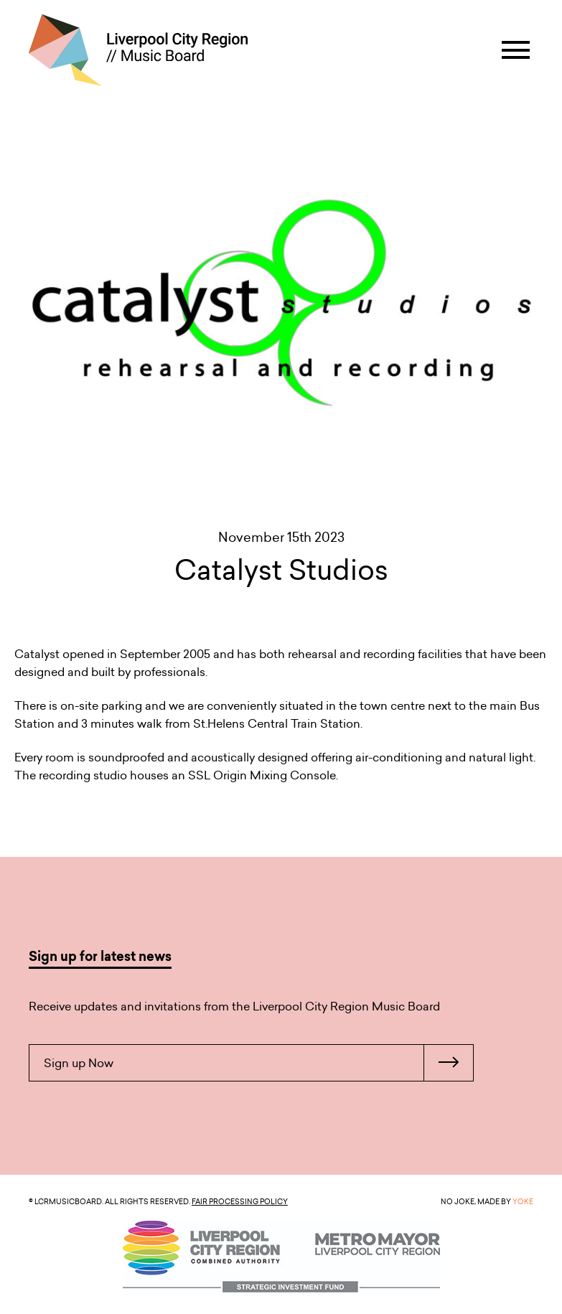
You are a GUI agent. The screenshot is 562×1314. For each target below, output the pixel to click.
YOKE (522, 1201)
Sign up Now (258, 1063)
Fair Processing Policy (240, 1201)
